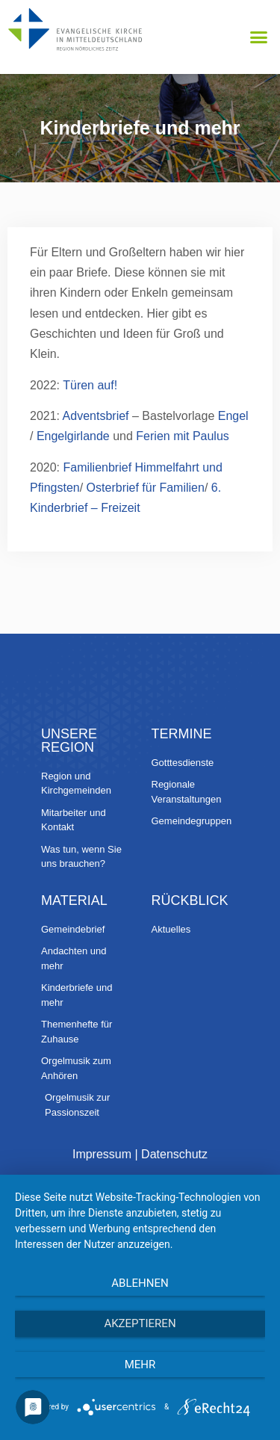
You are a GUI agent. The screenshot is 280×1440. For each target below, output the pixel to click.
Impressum (101, 1154)
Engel (233, 416)
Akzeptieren (139, 1323)
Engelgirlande (75, 436)
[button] (259, 37)
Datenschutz (174, 1154)
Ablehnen (139, 1283)
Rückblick (190, 900)
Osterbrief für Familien (146, 487)
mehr (140, 1364)
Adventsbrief (96, 416)
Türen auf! (90, 385)
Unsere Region (69, 740)
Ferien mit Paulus (182, 436)
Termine (182, 733)
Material (74, 900)
